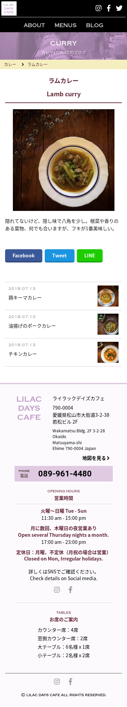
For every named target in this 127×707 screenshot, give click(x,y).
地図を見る (94, 458)
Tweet (59, 255)
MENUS (66, 25)
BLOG (94, 25)
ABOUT (34, 25)
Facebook (24, 255)
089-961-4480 (65, 473)
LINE (89, 255)
